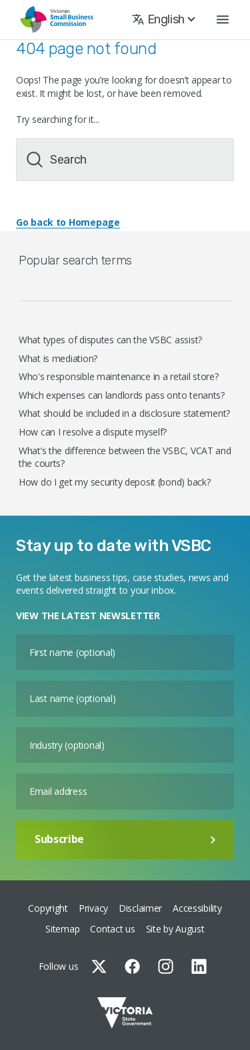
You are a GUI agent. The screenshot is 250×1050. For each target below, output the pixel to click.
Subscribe (125, 839)
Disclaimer (140, 908)
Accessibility (197, 908)
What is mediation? (58, 358)
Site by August (175, 928)
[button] (222, 20)
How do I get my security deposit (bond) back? (114, 482)
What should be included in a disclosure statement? (124, 413)
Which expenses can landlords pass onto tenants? (122, 395)
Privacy (93, 908)
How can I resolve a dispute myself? (93, 431)
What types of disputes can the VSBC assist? (110, 339)
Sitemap (62, 928)
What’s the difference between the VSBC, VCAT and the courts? (125, 457)
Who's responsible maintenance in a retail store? (119, 376)
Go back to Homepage (68, 222)
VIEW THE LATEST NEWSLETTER (88, 615)
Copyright (47, 908)
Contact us (112, 928)
